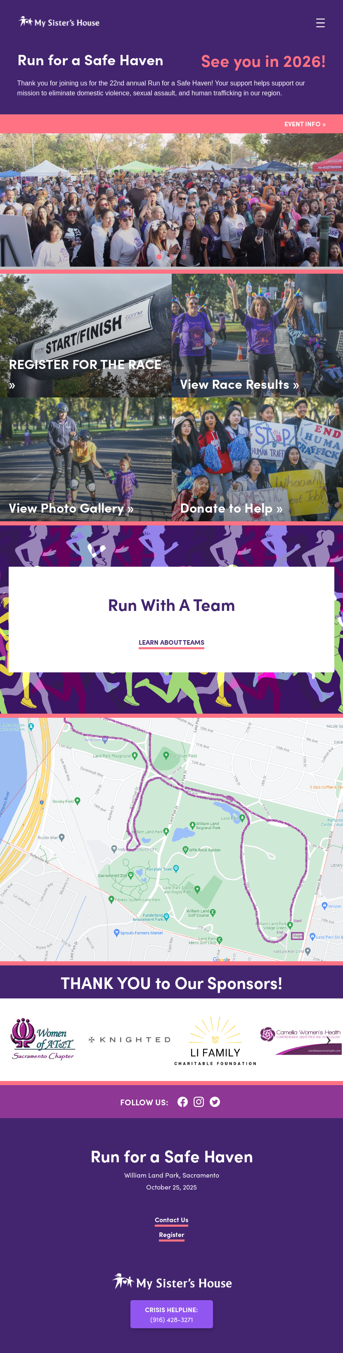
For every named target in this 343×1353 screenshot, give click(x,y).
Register (172, 1234)
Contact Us (171, 1219)
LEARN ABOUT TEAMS (171, 641)
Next (328, 1040)
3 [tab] (184, 257)
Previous (14, 1040)
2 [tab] (172, 257)
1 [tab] (159, 257)
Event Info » (305, 123)
